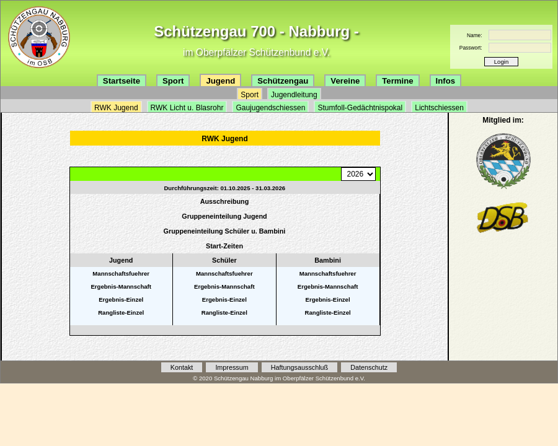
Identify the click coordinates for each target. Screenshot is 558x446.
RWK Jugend (116, 107)
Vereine (345, 80)
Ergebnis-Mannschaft (121, 286)
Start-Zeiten (224, 246)
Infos (446, 80)
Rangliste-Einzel (121, 312)
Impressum (231, 367)
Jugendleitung (294, 94)
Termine (397, 80)
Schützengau (282, 80)
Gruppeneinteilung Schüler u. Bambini (225, 231)
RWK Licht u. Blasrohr (187, 107)
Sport (173, 80)
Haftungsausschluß (299, 367)
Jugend (220, 80)
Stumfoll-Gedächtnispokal (359, 107)
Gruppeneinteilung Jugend (224, 216)
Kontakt (181, 367)
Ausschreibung (224, 201)
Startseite (121, 80)
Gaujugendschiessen (270, 107)
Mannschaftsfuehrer (120, 273)
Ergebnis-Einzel (121, 299)
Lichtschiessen (439, 107)
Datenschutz (369, 367)
